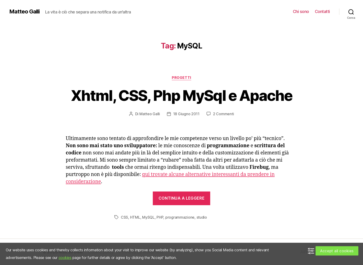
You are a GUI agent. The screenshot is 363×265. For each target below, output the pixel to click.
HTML (135, 217)
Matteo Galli (24, 11)
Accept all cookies (337, 251)
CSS (124, 217)
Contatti (322, 11)
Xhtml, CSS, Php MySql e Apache (181, 95)
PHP (159, 217)
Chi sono (301, 11)
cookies (65, 257)
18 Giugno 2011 (186, 114)
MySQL (148, 217)
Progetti (181, 78)
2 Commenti (223, 114)
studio (202, 217)
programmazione (179, 217)
